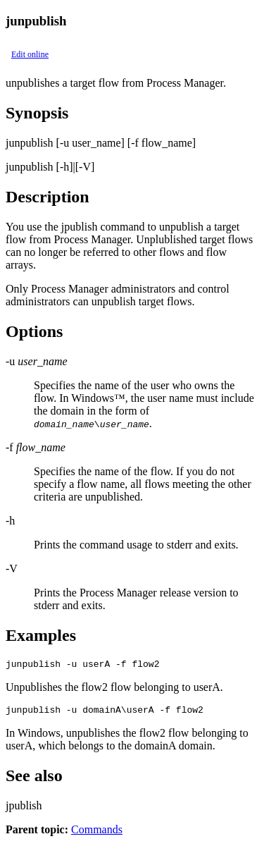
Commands (96, 834)
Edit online (30, 54)
